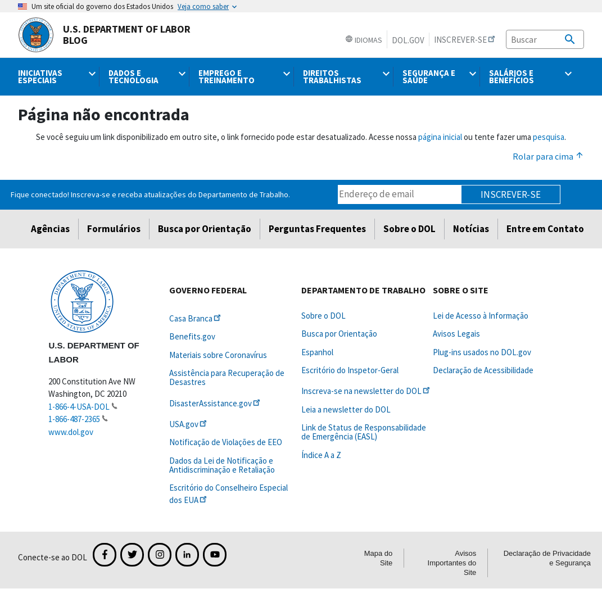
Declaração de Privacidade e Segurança (547, 558)
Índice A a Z (321, 455)
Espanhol (317, 352)
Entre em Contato (545, 229)
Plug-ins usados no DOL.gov (482, 352)
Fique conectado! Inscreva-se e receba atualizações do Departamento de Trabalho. (150, 194)
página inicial (440, 137)
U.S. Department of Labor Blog (104, 35)
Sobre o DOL (409, 229)
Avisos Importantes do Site (452, 563)
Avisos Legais (456, 333)
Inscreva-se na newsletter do (366, 391)
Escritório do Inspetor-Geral (350, 370)
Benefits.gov (192, 336)
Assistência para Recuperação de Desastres (226, 377)
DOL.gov (408, 40)
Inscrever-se (511, 194)
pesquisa (548, 137)
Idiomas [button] (363, 40)
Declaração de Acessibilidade (483, 370)
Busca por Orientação (204, 229)
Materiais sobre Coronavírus (218, 355)
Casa (196, 318)
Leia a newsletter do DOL (346, 409)
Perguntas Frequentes (317, 229)
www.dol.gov (70, 432)
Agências (50, 229)
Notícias (471, 229)
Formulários (114, 229)
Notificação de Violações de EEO (225, 442)
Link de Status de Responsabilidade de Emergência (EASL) (363, 432)
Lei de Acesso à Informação (480, 315)
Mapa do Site (378, 558)
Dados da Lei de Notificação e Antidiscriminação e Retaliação (222, 465)
